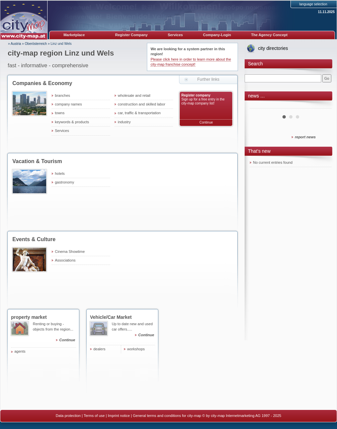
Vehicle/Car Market (111, 317)
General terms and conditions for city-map (167, 416)
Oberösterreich (36, 44)
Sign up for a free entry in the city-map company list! (203, 101)
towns (60, 113)
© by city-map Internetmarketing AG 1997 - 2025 (241, 416)
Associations (65, 260)
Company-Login (217, 35)
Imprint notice (119, 416)
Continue (206, 122)
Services (175, 35)
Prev (258, 105)
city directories (273, 48)
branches (62, 95)
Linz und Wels (61, 44)
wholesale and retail (134, 95)
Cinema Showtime (70, 251)
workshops (136, 349)
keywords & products (72, 122)
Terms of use (94, 416)
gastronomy (64, 182)
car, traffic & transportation (139, 113)
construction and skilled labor (141, 104)
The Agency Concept (269, 35)
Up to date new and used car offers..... (133, 330)
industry (124, 122)
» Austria (14, 44)
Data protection (68, 416)
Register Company (131, 35)
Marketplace (74, 35)
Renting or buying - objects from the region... (54, 333)
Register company (195, 95)
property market (29, 317)
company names (68, 104)
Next (323, 105)
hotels (60, 173)
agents (19, 351)
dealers (99, 349)
